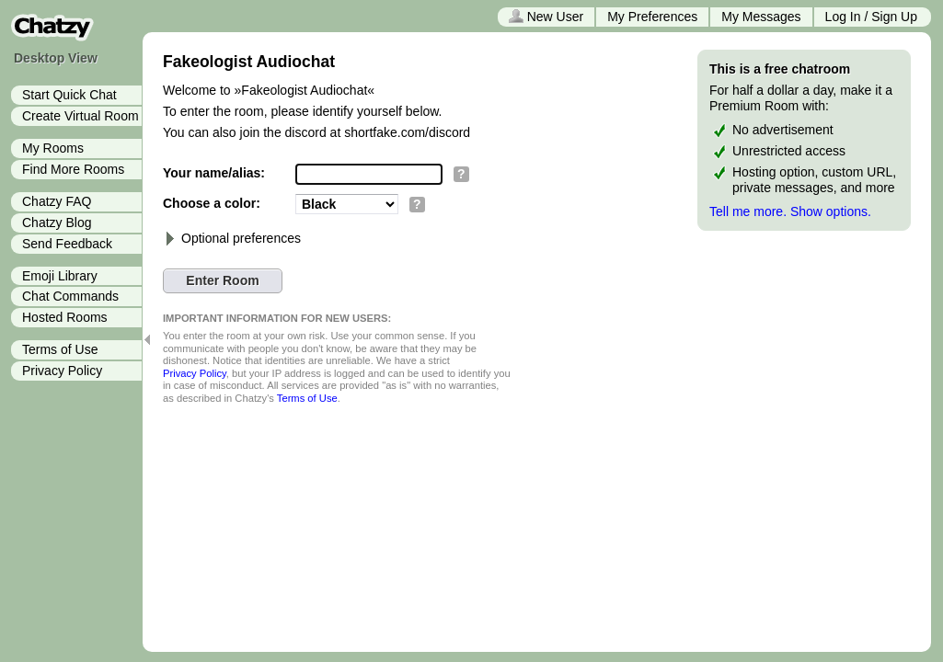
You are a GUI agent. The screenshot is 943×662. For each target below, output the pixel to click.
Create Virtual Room (80, 115)
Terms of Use (60, 349)
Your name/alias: (214, 173)
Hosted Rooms (65, 317)
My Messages (760, 16)
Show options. (830, 211)
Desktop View (56, 58)
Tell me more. (748, 211)
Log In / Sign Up (871, 16)
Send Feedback (67, 243)
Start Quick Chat (69, 94)
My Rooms (53, 148)
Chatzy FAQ (56, 201)
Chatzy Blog (56, 222)
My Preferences (652, 16)
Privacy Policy (62, 370)
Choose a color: (211, 203)
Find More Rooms (73, 169)
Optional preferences (232, 238)
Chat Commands (70, 296)
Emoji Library (60, 275)
